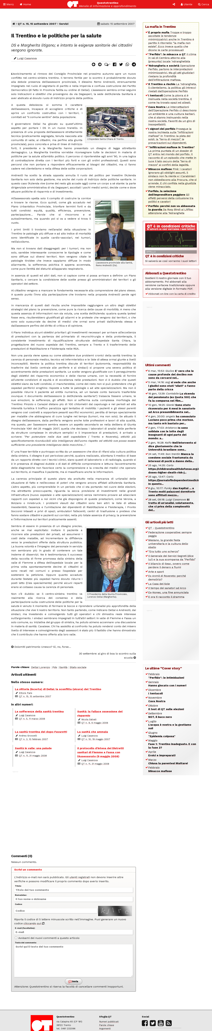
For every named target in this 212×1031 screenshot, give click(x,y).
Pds (54, 667)
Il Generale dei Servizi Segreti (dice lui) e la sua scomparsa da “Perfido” (172, 557)
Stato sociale (78, 667)
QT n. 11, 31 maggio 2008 (33, 755)
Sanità (63, 667)
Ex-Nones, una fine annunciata (168, 592)
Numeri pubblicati (109, 1021)
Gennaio (167, 683)
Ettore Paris (25, 693)
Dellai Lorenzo (40, 667)
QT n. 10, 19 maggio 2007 (95, 739)
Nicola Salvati (88, 719)
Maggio (172, 744)
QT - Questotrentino (161, 528)
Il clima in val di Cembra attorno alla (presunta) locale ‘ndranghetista (172, 58)
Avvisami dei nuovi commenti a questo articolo (47, 938)
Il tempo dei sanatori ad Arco (167, 588)
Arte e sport (156, 571)
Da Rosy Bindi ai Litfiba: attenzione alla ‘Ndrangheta (171, 209)
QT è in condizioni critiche (164, 256)
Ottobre (166, 707)
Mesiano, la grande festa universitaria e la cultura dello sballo (168, 544)
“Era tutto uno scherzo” (163, 551)
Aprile (161, 753)
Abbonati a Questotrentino (165, 273)
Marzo (168, 761)
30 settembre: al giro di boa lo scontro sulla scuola (107, 655)
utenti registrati (79, 877)
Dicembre (155, 691)
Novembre (156, 699)
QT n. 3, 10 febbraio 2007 (33, 739)
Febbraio (166, 675)
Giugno (161, 734)
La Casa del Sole (159, 583)
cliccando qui (34, 923)
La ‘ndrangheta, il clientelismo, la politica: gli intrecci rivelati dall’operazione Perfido (172, 87)
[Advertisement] (73, 810)
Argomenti (105, 1028)
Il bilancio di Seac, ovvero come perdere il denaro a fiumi (168, 565)
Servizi (63, 23)
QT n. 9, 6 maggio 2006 (94, 722)
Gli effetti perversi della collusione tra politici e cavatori (170, 196)
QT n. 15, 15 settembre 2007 (37, 23)
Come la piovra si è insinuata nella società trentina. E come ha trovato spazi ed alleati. (170, 99)
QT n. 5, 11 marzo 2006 (32, 718)
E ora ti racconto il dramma (166, 596)
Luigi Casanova (27, 58)
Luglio (169, 725)
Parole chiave (106, 1025)
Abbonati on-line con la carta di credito (172, 293)
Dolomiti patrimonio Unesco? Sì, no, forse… (41, 646)
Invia (73, 981)
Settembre (160, 715)
